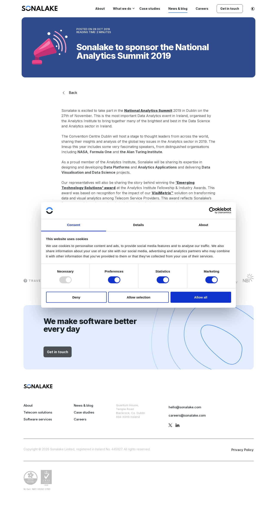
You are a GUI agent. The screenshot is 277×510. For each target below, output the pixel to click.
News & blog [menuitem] (177, 8)
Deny (76, 297)
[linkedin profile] (177, 426)
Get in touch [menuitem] (229, 8)
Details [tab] (138, 225)
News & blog (83, 405)
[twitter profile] (170, 426)
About (28, 405)
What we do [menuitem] (122, 8)
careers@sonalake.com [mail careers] (187, 415)
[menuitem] (40, 10)
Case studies (84, 412)
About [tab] (203, 225)
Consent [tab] (73, 225)
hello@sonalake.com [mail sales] (185, 407)
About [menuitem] (100, 8)
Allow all (200, 297)
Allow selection (138, 297)
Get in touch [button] (57, 352)
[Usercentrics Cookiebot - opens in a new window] (212, 210)
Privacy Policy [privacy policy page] (242, 450)
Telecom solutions (38, 412)
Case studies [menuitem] (149, 8)
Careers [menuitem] (202, 8)
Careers (80, 419)
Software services (38, 419)
